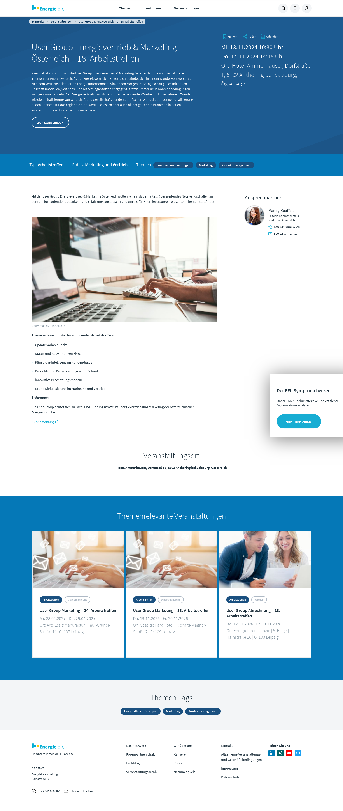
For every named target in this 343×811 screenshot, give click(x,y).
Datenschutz (230, 777)
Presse (179, 763)
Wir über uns (183, 745)
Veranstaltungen (186, 8)
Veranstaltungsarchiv (141, 772)
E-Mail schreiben (283, 234)
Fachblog (133, 763)
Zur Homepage (63, 8)
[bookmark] (230, 36)
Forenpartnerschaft (140, 754)
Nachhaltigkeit (184, 772)
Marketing (206, 165)
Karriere (180, 754)
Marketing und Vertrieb (106, 164)
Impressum (229, 768)
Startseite (38, 21)
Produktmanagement (236, 165)
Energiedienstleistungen (173, 165)
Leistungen (152, 8)
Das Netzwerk (136, 745)
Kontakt (227, 745)
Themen (125, 8)
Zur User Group (50, 122)
